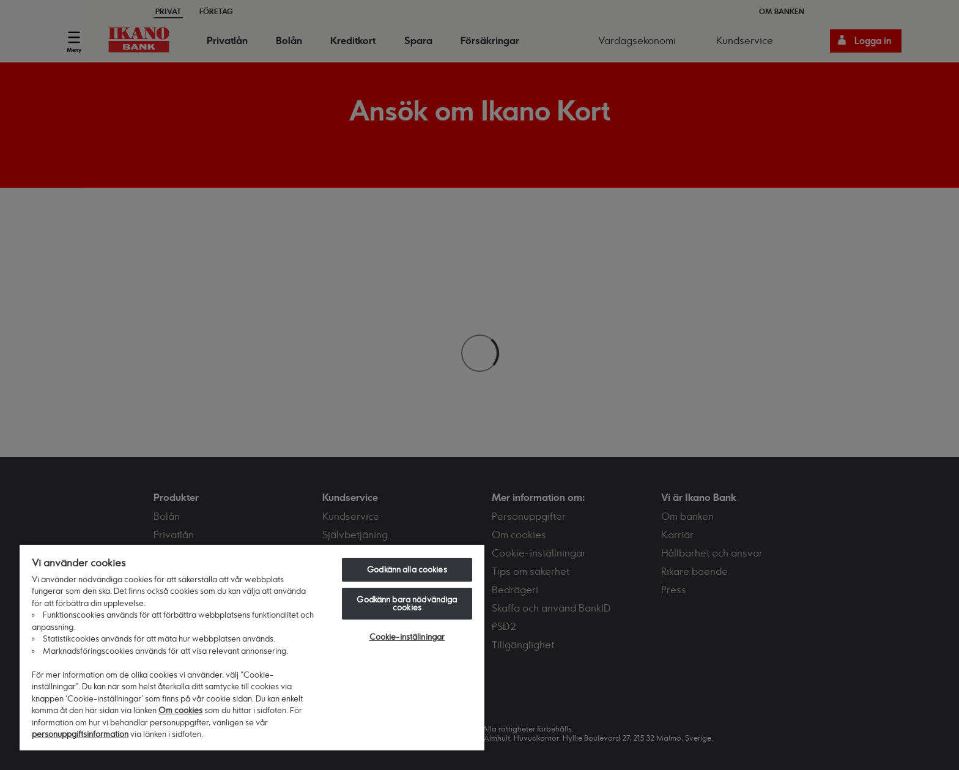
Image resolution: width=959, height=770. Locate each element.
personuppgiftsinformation (80, 734)
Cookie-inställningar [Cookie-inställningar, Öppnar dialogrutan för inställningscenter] (407, 637)
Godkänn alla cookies (407, 569)
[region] (252, 647)
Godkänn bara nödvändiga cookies (407, 603)
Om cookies (180, 710)
